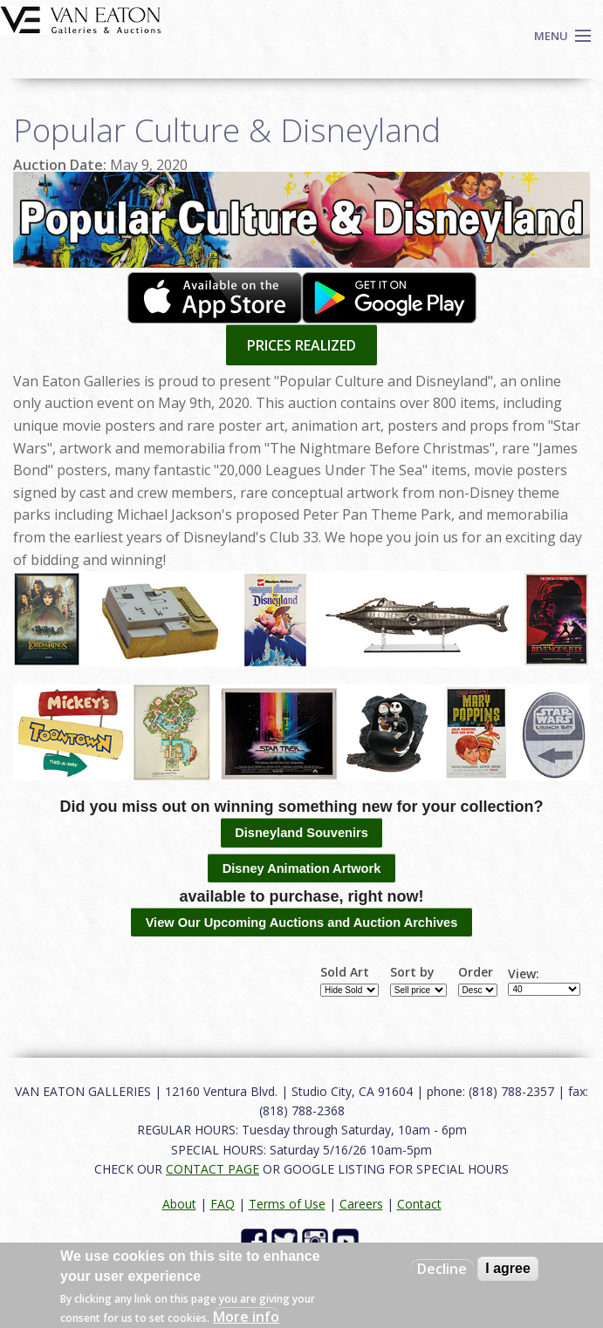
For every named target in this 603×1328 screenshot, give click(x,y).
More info (246, 1316)
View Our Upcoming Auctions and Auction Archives (302, 923)
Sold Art (344, 972)
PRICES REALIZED (301, 345)
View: (523, 974)
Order (475, 972)
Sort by (412, 972)
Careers (361, 1203)
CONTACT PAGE (212, 1169)
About (179, 1203)
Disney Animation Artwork (302, 868)
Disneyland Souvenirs (301, 833)
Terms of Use (287, 1203)
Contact (419, 1203)
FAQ (222, 1203)
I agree (508, 1268)
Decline (442, 1268)
